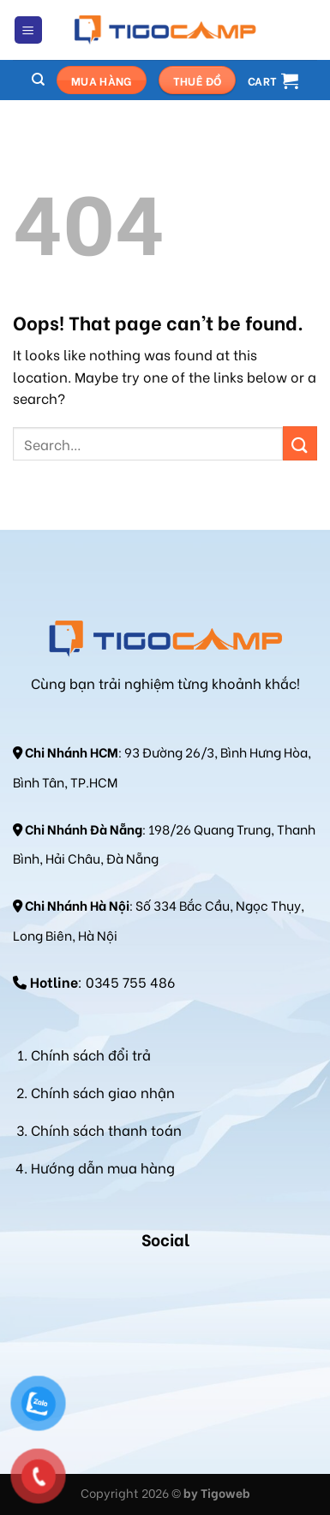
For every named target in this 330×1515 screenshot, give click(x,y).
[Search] (38, 79)
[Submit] (300, 443)
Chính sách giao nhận (103, 1092)
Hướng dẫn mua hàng (103, 1167)
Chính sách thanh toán (106, 1129)
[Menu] (29, 30)
